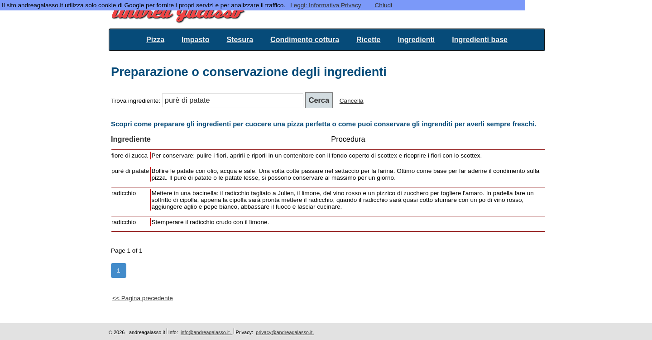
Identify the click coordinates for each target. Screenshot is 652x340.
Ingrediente (131, 139)
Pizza (155, 39)
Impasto (195, 39)
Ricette (368, 39)
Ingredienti (416, 39)
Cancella (352, 100)
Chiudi (384, 5)
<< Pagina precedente (142, 298)
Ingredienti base (480, 39)
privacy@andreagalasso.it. (285, 332)
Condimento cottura (304, 39)
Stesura (239, 39)
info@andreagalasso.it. (206, 332)
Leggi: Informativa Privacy (325, 5)
